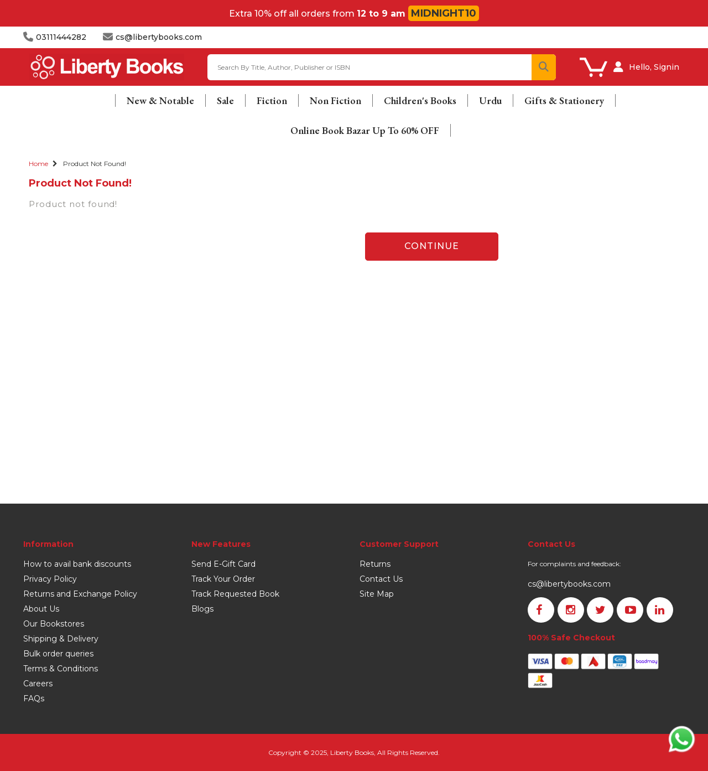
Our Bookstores (53, 624)
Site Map (377, 594)
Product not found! (94, 163)
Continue (431, 246)
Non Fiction (335, 100)
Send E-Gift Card (223, 564)
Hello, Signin (654, 67)
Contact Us (381, 579)
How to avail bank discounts (77, 564)
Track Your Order (223, 579)
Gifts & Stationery (564, 100)
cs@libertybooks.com (569, 584)
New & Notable (160, 100)
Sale (225, 100)
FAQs (33, 698)
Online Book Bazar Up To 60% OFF (364, 130)
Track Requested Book (235, 594)
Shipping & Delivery (60, 639)
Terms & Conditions (60, 669)
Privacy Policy (50, 579)
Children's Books (420, 100)
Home (38, 163)
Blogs (202, 609)
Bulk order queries (58, 654)
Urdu (490, 100)
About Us (41, 609)
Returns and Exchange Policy (80, 594)
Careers (38, 684)
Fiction (272, 100)
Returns (375, 564)
